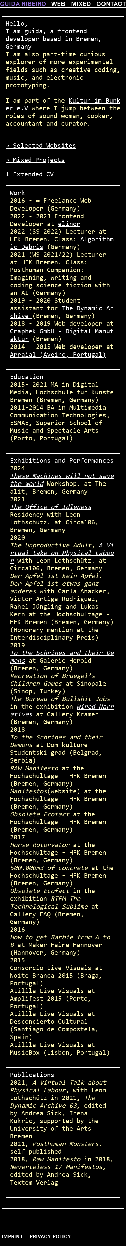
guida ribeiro (23, 3)
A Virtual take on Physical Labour (62, 553)
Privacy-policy (50, 1236)
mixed (81, 3)
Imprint (12, 1236)
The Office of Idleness (50, 507)
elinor (69, 224)
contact (111, 3)
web (58, 3)
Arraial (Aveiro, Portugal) (58, 355)
